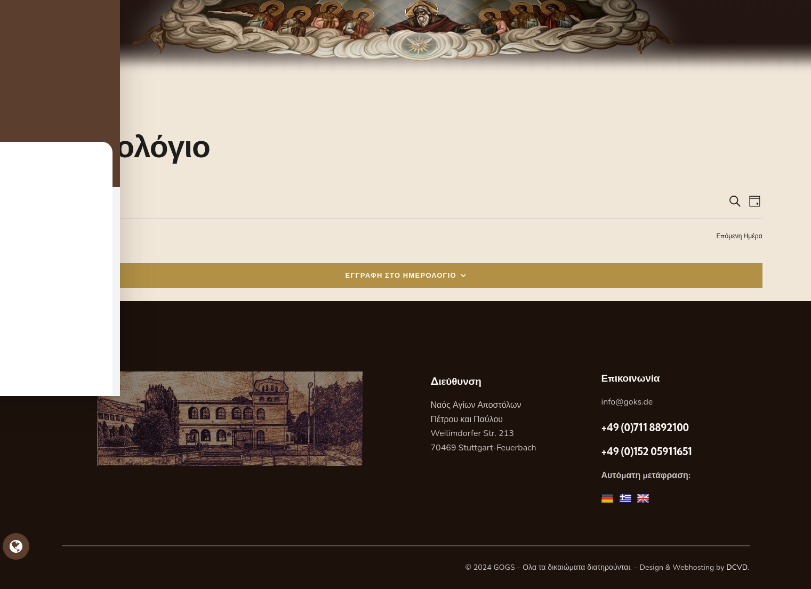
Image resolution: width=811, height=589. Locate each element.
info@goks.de (627, 402)
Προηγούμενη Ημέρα (78, 236)
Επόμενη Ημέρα (739, 236)
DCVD (737, 567)
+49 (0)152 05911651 (646, 451)
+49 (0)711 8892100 (644, 427)
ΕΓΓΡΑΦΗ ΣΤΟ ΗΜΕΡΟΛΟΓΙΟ (401, 275)
